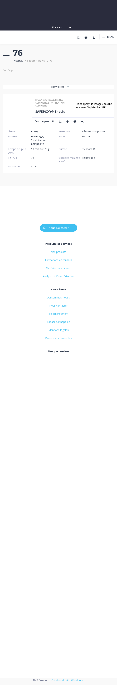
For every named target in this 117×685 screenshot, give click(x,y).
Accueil (18, 60)
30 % (34, 166)
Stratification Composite (38, 141)
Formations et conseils (58, 260)
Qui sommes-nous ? (58, 297)
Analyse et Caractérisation (58, 276)
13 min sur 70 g (40, 149)
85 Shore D (88, 149)
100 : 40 (86, 136)
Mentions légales (58, 330)
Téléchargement (58, 313)
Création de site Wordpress (68, 680)
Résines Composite (93, 131)
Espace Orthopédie (58, 321)
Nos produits (58, 251)
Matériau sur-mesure (58, 268)
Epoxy (38, 99)
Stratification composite (50, 104)
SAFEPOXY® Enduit (50, 111)
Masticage (48, 99)
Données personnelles (58, 338)
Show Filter (57, 86)
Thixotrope (88, 157)
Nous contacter (56, 228)
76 (32, 157)
